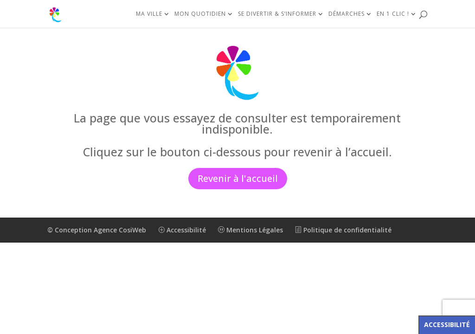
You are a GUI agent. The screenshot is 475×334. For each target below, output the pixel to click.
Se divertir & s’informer (277, 14)
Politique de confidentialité (343, 229)
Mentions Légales (250, 229)
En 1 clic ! (393, 14)
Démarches (346, 14)
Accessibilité (182, 229)
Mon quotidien (200, 14)
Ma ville (149, 14)
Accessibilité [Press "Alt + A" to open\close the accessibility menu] (447, 324)
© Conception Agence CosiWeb (96, 229)
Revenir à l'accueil (238, 178)
